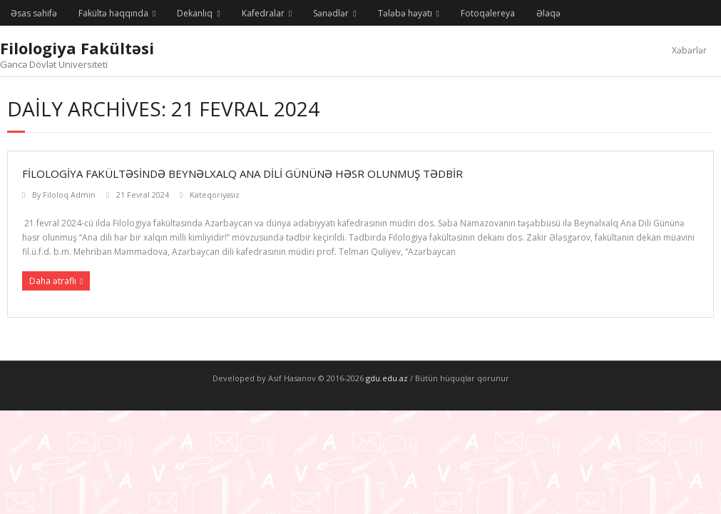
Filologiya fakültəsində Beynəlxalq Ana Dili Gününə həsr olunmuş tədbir (242, 173)
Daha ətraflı (52, 281)
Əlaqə (548, 13)
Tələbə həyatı (405, 13)
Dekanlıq (195, 13)
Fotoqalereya (488, 13)
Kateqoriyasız (215, 194)
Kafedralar (263, 13)
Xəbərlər (689, 50)
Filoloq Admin (69, 194)
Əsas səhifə (34, 13)
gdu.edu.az (386, 378)
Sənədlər (331, 13)
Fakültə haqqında (113, 13)
